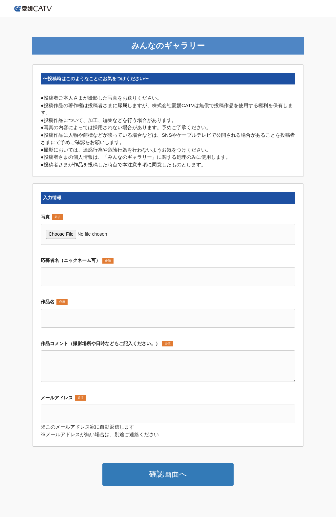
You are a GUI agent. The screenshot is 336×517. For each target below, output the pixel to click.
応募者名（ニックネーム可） (77, 261)
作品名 (54, 302)
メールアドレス (63, 398)
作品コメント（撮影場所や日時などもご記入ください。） (107, 344)
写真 (52, 217)
